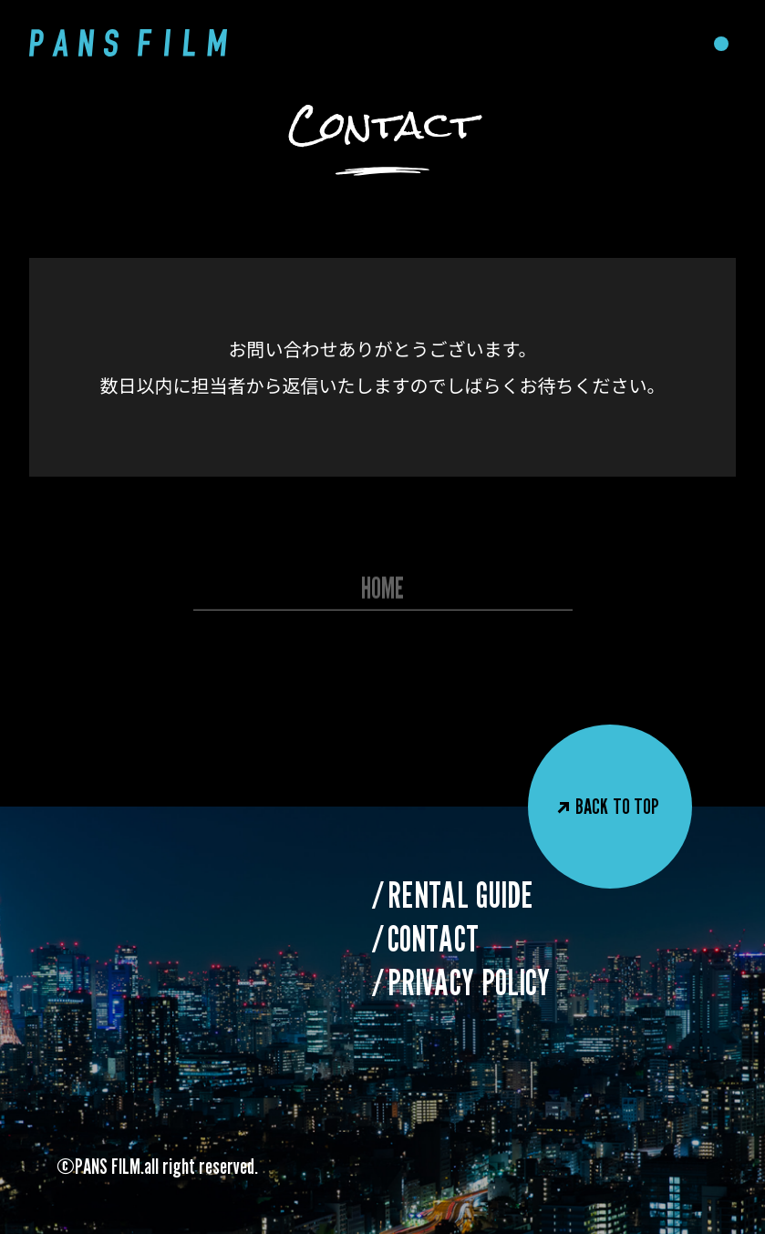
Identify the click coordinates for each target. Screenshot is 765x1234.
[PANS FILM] (128, 43)
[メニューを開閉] (721, 44)
